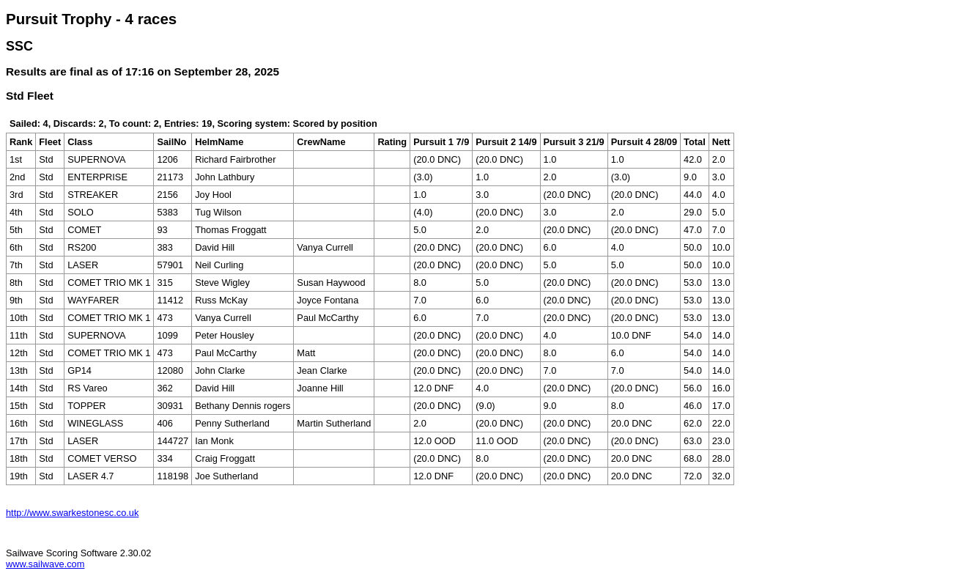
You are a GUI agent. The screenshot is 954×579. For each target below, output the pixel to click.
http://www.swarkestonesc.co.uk (72, 512)
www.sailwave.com (45, 563)
